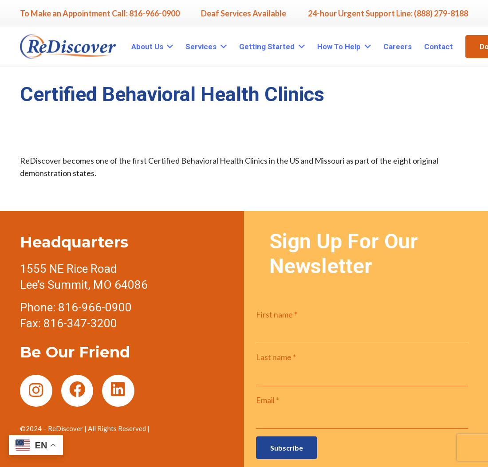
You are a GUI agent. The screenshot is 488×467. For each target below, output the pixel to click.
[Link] (68, 46)
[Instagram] (36, 391)
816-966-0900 (154, 13)
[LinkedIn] (118, 391)
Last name (276, 357)
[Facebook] (77, 391)
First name (276, 314)
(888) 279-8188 (441, 13)
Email (267, 400)
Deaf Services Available (243, 13)
